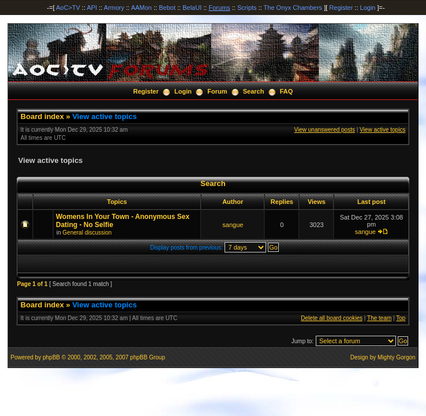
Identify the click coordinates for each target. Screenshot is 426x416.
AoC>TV (68, 7)
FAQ (286, 91)
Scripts (247, 7)
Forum (217, 91)
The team (379, 318)
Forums (219, 7)
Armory (114, 7)
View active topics (104, 116)
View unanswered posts (324, 130)
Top (400, 318)
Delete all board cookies (332, 318)
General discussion (86, 232)
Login (368, 7)
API (92, 7)
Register (341, 7)
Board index (42, 116)
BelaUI (191, 7)
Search (253, 91)
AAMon (141, 7)
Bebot (167, 7)
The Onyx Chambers (293, 7)
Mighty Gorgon (397, 357)
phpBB (51, 357)
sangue (232, 224)
